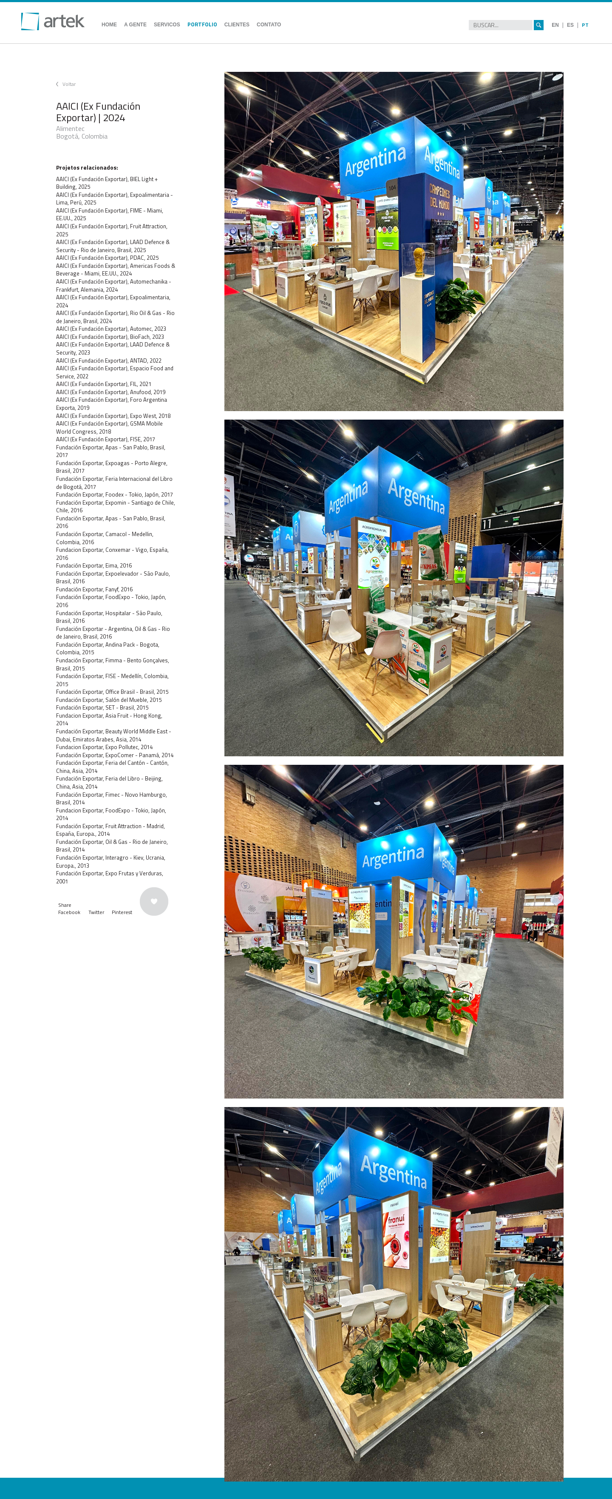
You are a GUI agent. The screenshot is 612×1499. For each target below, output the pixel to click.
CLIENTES (236, 25)
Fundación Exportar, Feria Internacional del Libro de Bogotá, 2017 (114, 482)
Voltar (69, 84)
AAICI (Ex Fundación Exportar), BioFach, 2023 (110, 336)
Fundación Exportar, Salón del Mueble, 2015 (109, 700)
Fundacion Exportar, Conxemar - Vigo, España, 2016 (112, 553)
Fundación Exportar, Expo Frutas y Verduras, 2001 (109, 877)
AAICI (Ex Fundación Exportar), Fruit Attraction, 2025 (111, 230)
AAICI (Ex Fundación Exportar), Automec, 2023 (111, 328)
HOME (109, 25)
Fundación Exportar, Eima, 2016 (94, 565)
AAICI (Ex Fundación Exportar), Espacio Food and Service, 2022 (114, 372)
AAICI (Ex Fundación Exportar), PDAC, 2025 (107, 257)
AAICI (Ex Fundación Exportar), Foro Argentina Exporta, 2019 (111, 403)
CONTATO (269, 25)
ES (570, 25)
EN (555, 25)
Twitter (96, 912)
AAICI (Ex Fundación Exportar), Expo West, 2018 (113, 416)
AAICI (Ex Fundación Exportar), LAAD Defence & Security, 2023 (113, 348)
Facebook (69, 912)
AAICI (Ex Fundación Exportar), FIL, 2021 (103, 384)
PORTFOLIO (202, 24)
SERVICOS (167, 25)
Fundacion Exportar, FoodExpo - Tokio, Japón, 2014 (111, 814)
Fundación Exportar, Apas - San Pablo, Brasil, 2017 (110, 451)
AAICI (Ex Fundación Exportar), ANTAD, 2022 (109, 360)
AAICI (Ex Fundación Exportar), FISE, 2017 (105, 439)
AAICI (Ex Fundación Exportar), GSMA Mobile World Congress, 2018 (109, 427)
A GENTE (135, 25)
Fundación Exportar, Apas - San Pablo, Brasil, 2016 (110, 522)
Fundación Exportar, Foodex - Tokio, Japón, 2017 (114, 494)
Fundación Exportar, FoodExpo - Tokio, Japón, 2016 (111, 601)
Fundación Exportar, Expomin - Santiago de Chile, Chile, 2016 (115, 506)
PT (585, 25)
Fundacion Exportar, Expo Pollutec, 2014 (104, 747)
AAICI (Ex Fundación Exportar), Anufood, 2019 (110, 392)
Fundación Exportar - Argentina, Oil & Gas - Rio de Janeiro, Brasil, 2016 (113, 633)
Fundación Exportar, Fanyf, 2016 (94, 589)
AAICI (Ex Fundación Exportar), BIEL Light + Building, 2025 (107, 183)
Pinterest (122, 912)
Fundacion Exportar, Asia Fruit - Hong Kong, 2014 (109, 719)
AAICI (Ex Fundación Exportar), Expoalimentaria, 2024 (113, 301)
